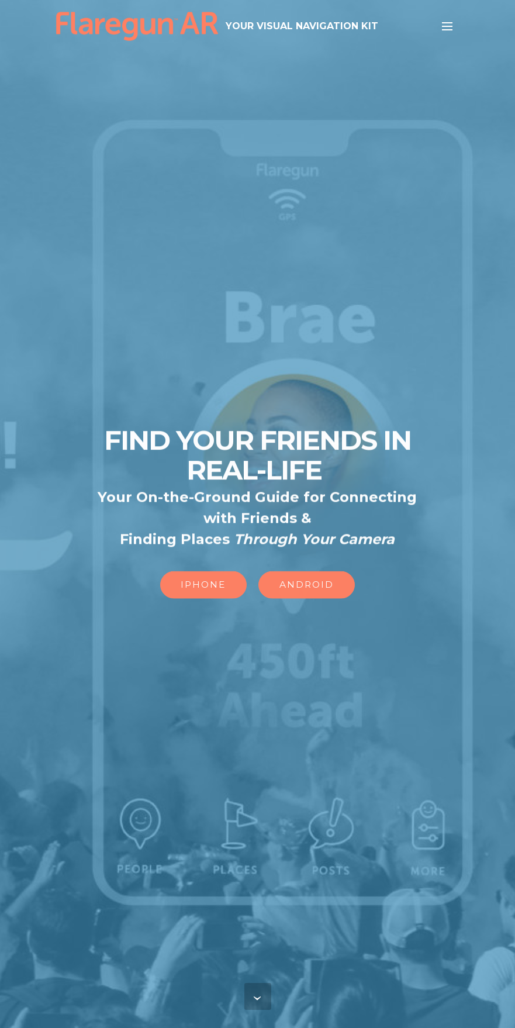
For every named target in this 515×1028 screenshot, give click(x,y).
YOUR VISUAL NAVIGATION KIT (302, 26)
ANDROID (306, 585)
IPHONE (203, 585)
